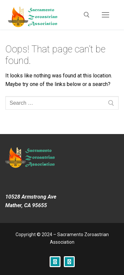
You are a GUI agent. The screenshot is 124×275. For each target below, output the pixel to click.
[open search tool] (87, 15)
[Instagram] (69, 261)
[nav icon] (105, 15)
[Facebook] (55, 261)
